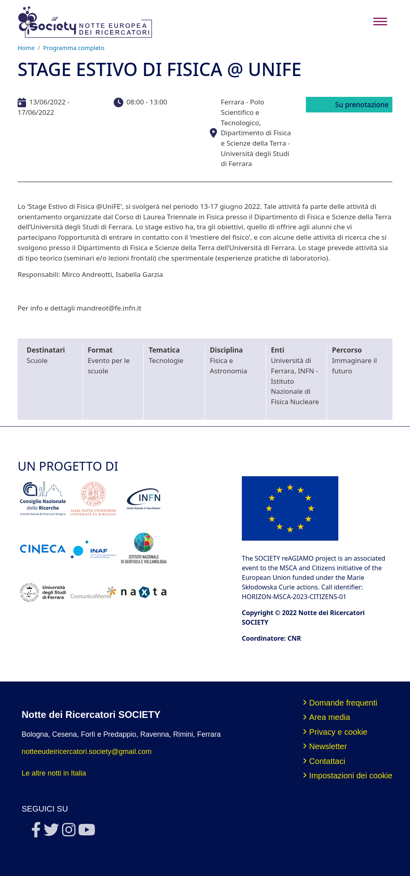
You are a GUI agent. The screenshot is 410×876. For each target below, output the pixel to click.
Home (26, 48)
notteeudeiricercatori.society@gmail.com (86, 752)
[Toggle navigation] (380, 21)
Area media (329, 717)
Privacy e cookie (338, 732)
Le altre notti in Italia (54, 773)
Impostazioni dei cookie (350, 775)
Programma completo (74, 48)
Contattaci (327, 761)
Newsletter (328, 746)
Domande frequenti (343, 702)
